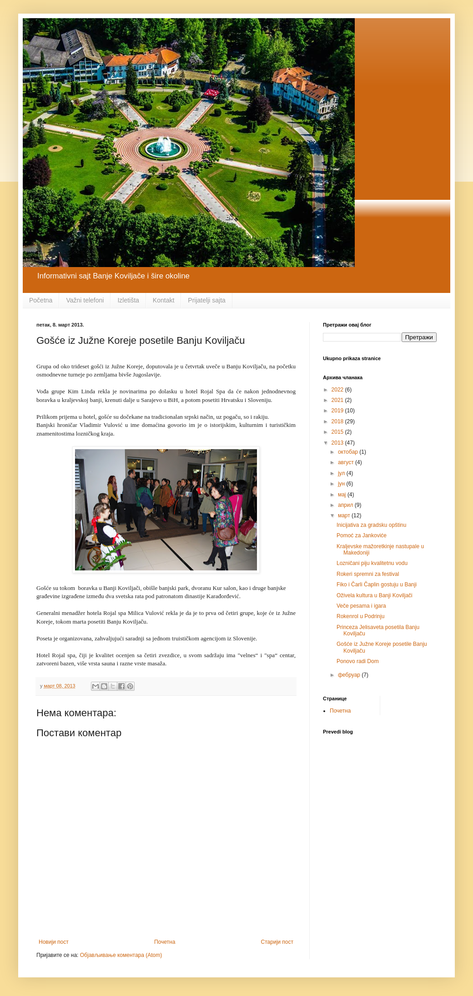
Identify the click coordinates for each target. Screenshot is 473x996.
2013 (338, 443)
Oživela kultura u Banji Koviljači (375, 595)
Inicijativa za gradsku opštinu (371, 525)
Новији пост (54, 942)
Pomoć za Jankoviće (362, 535)
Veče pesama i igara (361, 606)
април (346, 505)
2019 (338, 410)
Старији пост (277, 942)
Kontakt (163, 300)
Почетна (164, 942)
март (345, 515)
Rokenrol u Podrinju (360, 616)
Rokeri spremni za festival (368, 574)
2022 (338, 390)
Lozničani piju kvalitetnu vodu (372, 563)
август (346, 462)
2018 (338, 421)
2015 (338, 432)
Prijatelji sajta (206, 300)
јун (342, 484)
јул (342, 473)
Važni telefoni (85, 300)
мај (342, 494)
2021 (338, 400)
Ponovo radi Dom (358, 661)
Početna (40, 300)
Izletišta (128, 300)
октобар (348, 452)
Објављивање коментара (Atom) (121, 955)
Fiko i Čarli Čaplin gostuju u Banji (377, 584)
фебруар (350, 675)
